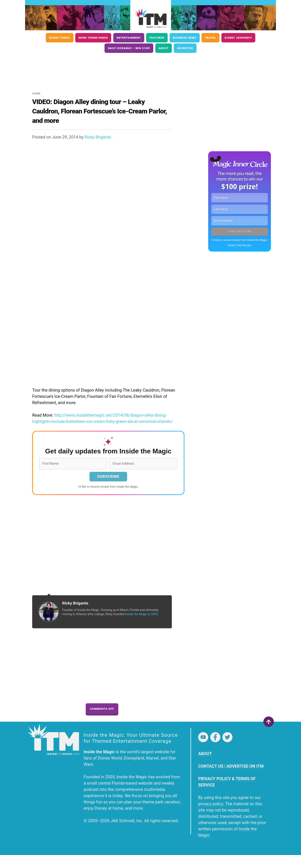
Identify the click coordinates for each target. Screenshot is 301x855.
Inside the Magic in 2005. (141, 614)
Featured (156, 37)
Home (36, 93)
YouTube (203, 737)
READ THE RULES (239, 245)
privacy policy (210, 803)
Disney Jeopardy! (238, 37)
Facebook (215, 737)
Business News (184, 37)
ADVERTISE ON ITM (245, 766)
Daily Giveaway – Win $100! (129, 48)
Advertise (185, 48)
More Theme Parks (93, 37)
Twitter (227, 737)
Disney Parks (59, 37)
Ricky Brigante (98, 137)
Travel (210, 37)
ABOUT (205, 753)
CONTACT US (210, 766)
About (163, 48)
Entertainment (129, 37)
